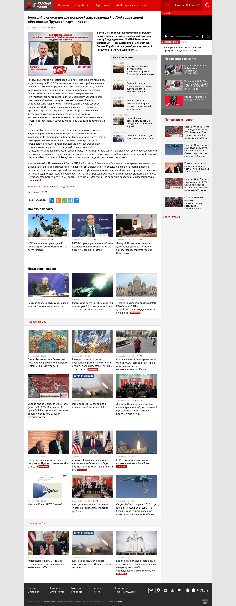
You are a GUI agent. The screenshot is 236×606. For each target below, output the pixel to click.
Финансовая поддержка (125, 592)
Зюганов (54, 186)
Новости (63, 5)
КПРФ (44, 192)
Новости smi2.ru (37, 321)
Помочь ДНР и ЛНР (187, 5)
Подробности (82, 5)
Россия (37, 186)
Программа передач (132, 5)
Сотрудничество (56, 592)
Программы (104, 5)
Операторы (54, 588)
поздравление (66, 186)
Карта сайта (118, 601)
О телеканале (34, 592)
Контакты (32, 588)
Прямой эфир (77, 592)
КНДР (45, 186)
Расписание (76, 588)
